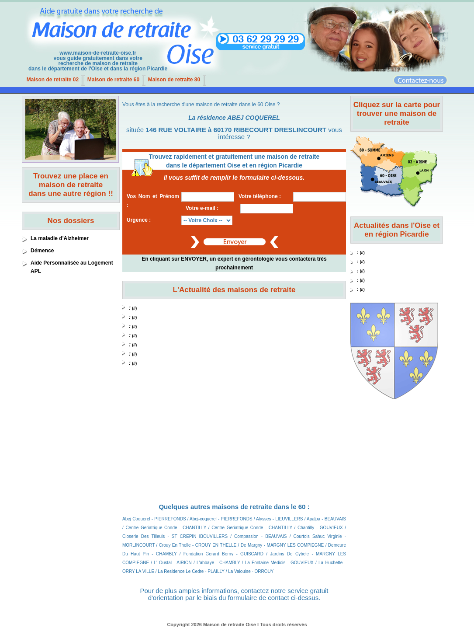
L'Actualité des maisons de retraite (234, 290)
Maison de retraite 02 (53, 80)
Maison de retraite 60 (113, 80)
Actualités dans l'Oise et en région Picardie (396, 229)
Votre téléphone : (260, 196)
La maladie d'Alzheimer (60, 238)
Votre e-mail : (202, 208)
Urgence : (139, 220)
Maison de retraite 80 (174, 80)
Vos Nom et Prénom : (153, 200)
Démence (42, 251)
